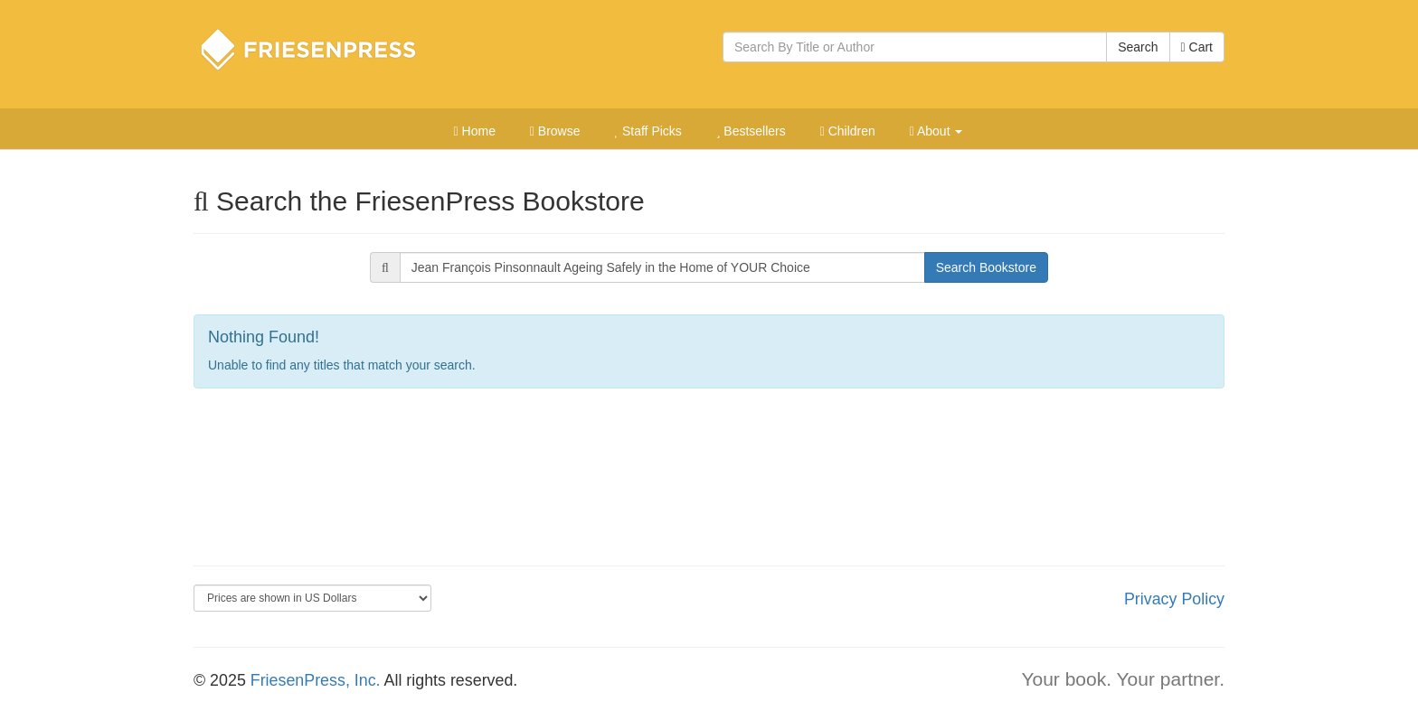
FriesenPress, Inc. (316, 680)
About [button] (936, 131)
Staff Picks (647, 131)
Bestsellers (751, 131)
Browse (555, 131)
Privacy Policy (1174, 599)
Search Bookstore (986, 267)
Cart (1197, 47)
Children (847, 131)
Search (1138, 47)
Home (475, 131)
